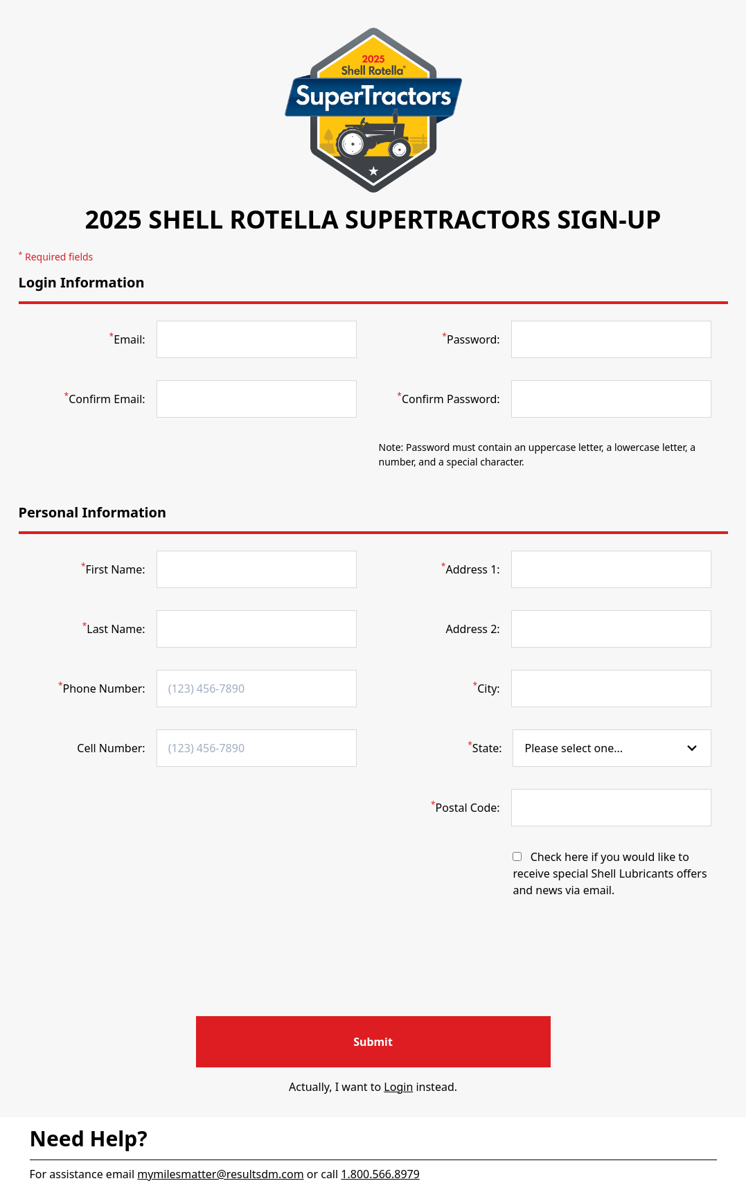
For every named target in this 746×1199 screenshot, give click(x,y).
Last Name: (113, 629)
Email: (127, 339)
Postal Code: (465, 807)
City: (486, 688)
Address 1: (470, 569)
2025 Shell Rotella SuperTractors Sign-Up (373, 219)
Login (398, 1086)
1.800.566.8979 (380, 1174)
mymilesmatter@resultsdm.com (220, 1174)
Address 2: (472, 629)
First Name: (113, 569)
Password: (470, 339)
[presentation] (373, 975)
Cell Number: (111, 748)
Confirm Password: (448, 399)
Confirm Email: (104, 399)
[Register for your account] (373, 1041)
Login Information (82, 282)
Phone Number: (101, 688)
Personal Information (93, 512)
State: (484, 748)
